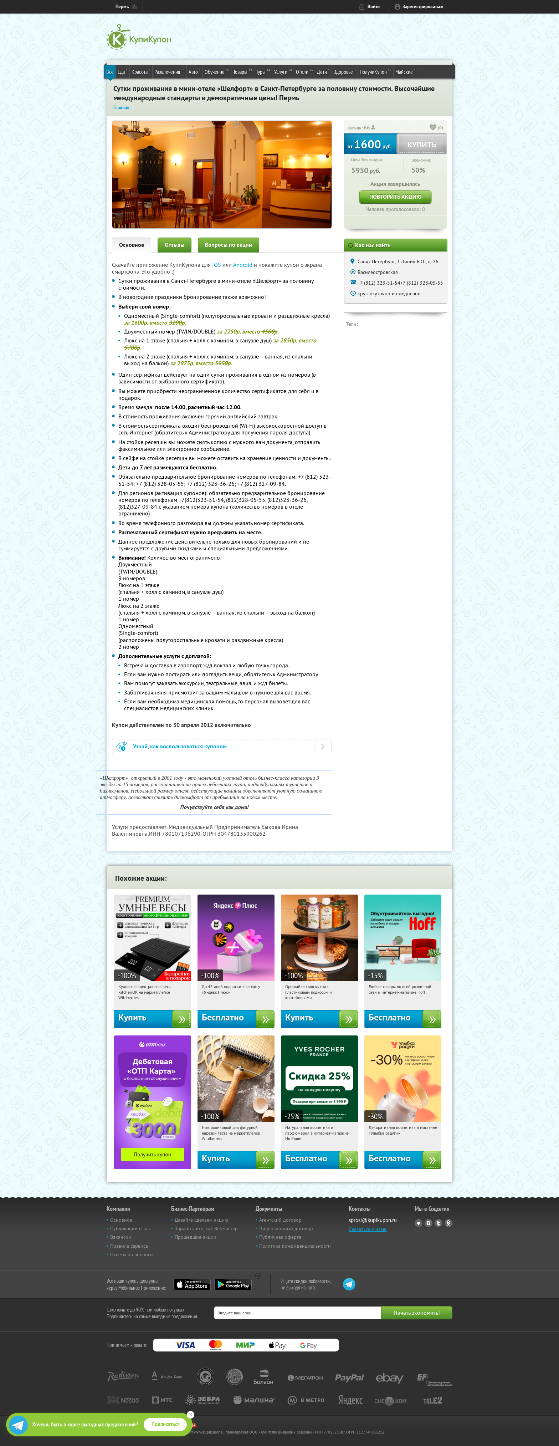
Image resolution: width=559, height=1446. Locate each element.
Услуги (283, 71)
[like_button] (433, 128)
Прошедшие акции (195, 1237)
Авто (195, 71)
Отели (304, 71)
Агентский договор (280, 1220)
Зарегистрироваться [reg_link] (422, 7)
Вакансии (120, 1237)
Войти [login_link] (374, 7)
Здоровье (345, 71)
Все (110, 71)
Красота (141, 71)
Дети (323, 71)
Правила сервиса (129, 1246)
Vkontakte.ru (428, 1223)
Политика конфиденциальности (295, 1246)
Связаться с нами (368, 1229)
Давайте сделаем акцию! (202, 1220)
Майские (406, 71)
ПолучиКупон (375, 71)
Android (243, 264)
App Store (192, 1284)
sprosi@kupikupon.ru (373, 1220)
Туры (263, 71)
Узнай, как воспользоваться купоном (180, 746)
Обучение (217, 71)
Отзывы (174, 245)
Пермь (122, 7)
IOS (217, 264)
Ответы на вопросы (131, 1254)
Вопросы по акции (228, 245)
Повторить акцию (395, 196)
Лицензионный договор (286, 1228)
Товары (242, 71)
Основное (131, 245)
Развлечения (169, 71)
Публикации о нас (130, 1228)
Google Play (233, 1284)
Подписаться (166, 1424)
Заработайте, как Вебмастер (206, 1228)
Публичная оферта (280, 1237)
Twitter (438, 1223)
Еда (123, 71)
